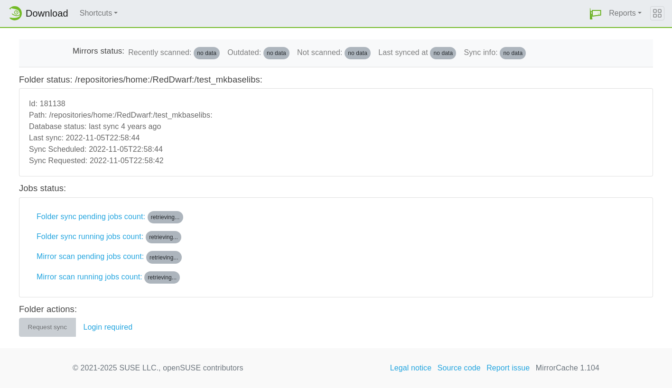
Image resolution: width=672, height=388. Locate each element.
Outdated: (258, 53)
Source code (459, 368)
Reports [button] (622, 13)
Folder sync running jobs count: (109, 237)
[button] (595, 13)
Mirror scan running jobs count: (108, 277)
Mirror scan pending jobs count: (109, 257)
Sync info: (495, 53)
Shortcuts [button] (96, 13)
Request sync (47, 327)
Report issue (508, 368)
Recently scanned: (174, 53)
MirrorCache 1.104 (567, 368)
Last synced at (417, 53)
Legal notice (411, 368)
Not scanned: (334, 53)
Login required (108, 327)
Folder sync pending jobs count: (110, 217)
